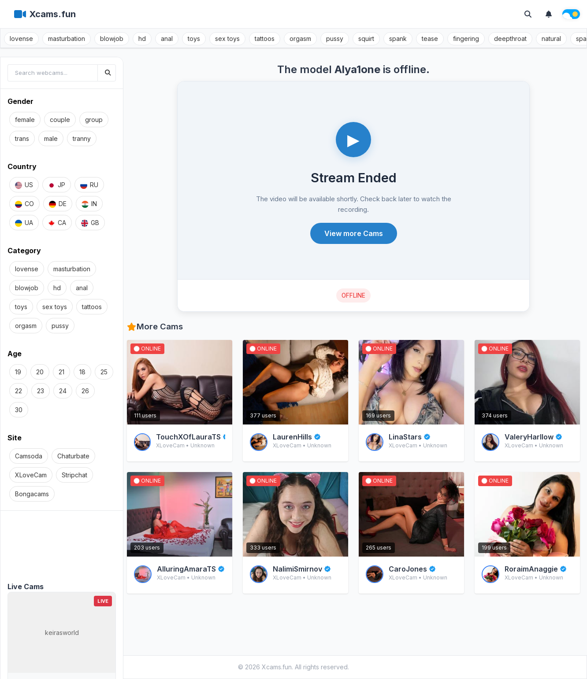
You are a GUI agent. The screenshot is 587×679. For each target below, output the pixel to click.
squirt (366, 38)
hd (142, 38)
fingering (466, 38)
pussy (334, 38)
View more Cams (353, 233)
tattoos (265, 38)
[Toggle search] (528, 14)
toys (194, 38)
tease (430, 38)
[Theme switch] (571, 14)
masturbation (66, 38)
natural (551, 38)
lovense (21, 38)
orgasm (300, 38)
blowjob (111, 38)
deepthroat (510, 38)
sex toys (227, 38)
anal (167, 38)
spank (398, 38)
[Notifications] (548, 14)
